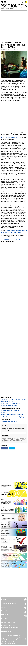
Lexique (3, 599)
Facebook (4, 448)
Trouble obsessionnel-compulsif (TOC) (12, 417)
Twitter (12, 448)
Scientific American (21, 239)
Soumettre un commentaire (9, 421)
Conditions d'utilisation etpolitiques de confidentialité (10, 626)
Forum (3, 607)
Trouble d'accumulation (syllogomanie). (12, 414)
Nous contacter (6, 631)
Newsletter (4, 614)
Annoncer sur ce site (8, 622)
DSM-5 (3, 412)
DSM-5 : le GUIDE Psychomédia (10, 403)
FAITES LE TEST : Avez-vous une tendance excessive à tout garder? (14, 400)
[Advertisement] (14, 25)
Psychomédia (4, 49)
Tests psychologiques (8, 603)
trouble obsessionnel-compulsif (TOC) (10, 136)
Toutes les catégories (14, 635)
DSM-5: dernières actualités (9, 405)
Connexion (4, 611)
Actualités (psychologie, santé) (10, 410)
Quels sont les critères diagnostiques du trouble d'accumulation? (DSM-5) (14, 231)
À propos (4, 618)
